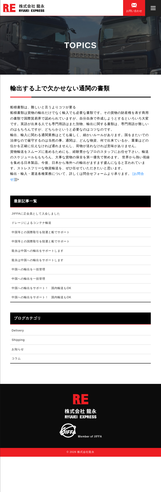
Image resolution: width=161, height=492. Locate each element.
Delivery (18, 330)
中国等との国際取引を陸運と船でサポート (41, 232)
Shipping (18, 339)
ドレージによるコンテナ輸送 (31, 222)
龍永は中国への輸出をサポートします (38, 250)
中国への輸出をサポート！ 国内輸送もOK (41, 288)
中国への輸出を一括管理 (28, 269)
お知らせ (18, 349)
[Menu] (153, 8)
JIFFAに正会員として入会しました (36, 213)
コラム (16, 358)
